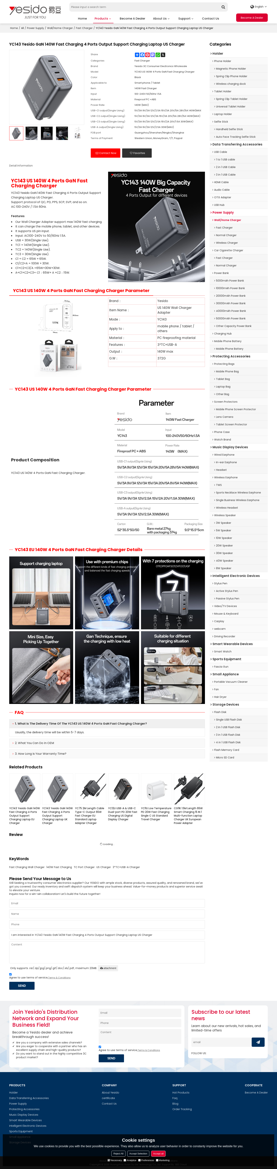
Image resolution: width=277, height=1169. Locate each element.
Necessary (115, 1160)
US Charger (103, 867)
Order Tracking (182, 1109)
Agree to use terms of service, (40, 976)
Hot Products (180, 1092)
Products (103, 19)
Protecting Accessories (24, 1109)
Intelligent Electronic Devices (27, 1125)
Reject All (118, 1153)
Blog (175, 1103)
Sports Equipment (21, 1131)
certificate (108, 1098)
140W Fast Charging (59, 867)
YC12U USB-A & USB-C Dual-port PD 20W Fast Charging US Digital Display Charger (122, 813)
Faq (174, 1098)
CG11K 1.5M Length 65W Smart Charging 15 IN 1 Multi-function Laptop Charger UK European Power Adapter (188, 815)
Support (184, 18)
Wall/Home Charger (60, 28)
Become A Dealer (132, 18)
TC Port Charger (84, 867)
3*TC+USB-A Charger (126, 867)
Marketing (162, 1160)
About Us (160, 18)
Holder (13, 1092)
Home (82, 18)
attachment (108, 967)
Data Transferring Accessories (29, 1098)
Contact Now (107, 153)
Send (22, 985)
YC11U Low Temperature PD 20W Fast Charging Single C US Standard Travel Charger (156, 813)
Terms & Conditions (59, 977)
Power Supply (35, 28)
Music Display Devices (23, 1114)
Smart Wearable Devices (25, 1120)
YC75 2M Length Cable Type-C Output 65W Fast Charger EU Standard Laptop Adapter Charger (89, 815)
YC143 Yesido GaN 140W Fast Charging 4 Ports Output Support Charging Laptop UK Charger (57, 815)
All (22, 28)
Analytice (130, 1160)
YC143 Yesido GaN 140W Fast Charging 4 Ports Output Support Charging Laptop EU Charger (24, 815)
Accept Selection (138, 1153)
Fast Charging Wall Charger (27, 867)
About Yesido (110, 1092)
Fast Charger (84, 28)
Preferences (146, 1160)
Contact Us (210, 18)
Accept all (158, 1153)
